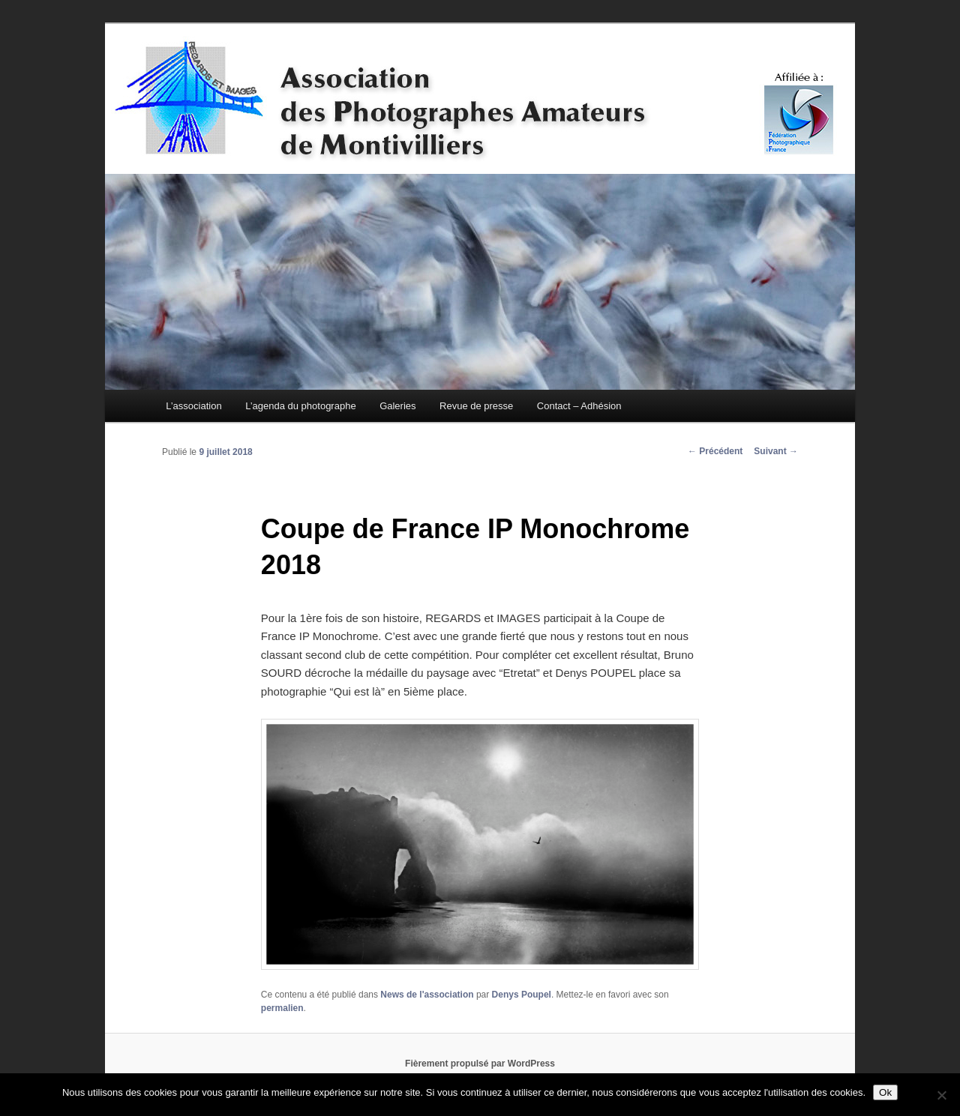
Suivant (776, 451)
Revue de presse (476, 405)
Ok (885, 1092)
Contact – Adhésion (579, 405)
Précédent (715, 451)
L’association (193, 405)
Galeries (398, 405)
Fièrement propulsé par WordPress (480, 1063)
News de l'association (426, 994)
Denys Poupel (521, 994)
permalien (282, 1008)
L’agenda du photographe (300, 405)
